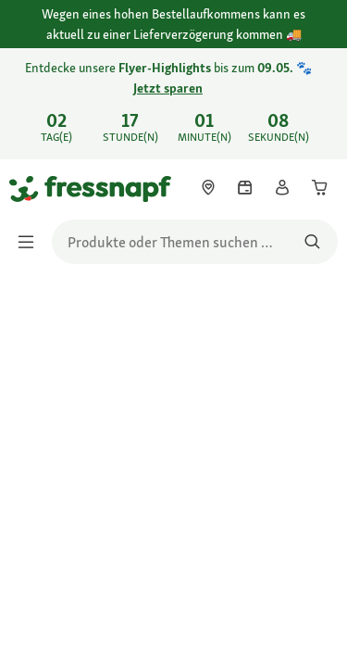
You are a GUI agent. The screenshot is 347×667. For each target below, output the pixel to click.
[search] (195, 242)
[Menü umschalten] (31, 242)
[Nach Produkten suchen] (312, 242)
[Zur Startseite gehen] (30, 188)
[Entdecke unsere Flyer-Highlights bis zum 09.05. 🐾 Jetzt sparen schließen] (317, 91)
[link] (173, 103)
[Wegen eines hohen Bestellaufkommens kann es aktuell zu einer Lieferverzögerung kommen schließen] (317, 25)
